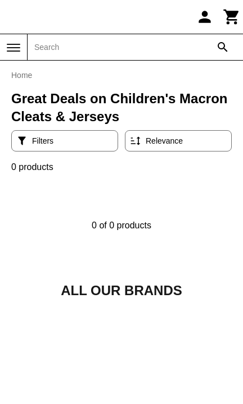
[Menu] (13, 47)
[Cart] (232, 17)
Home (21, 75)
